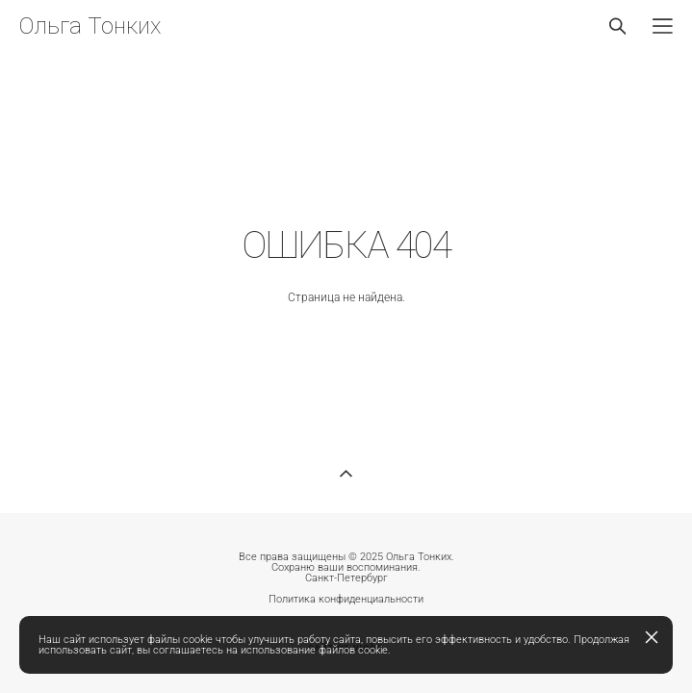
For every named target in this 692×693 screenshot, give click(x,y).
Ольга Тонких (90, 26)
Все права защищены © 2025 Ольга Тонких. (346, 557)
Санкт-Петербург (346, 578)
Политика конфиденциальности (346, 599)
